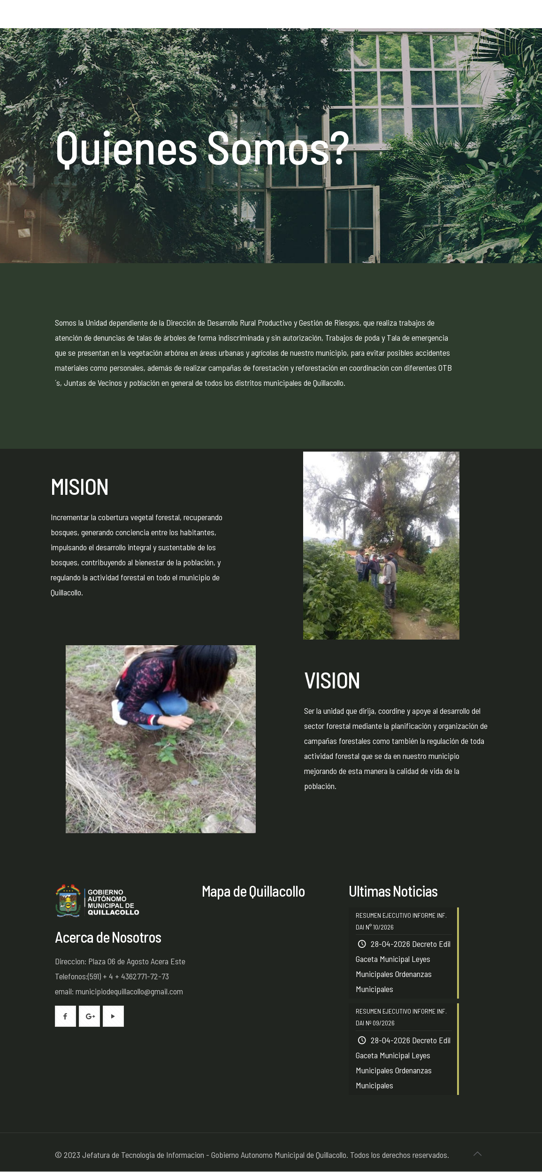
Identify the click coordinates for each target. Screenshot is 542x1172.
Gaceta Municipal (383, 959)
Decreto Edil (431, 944)
